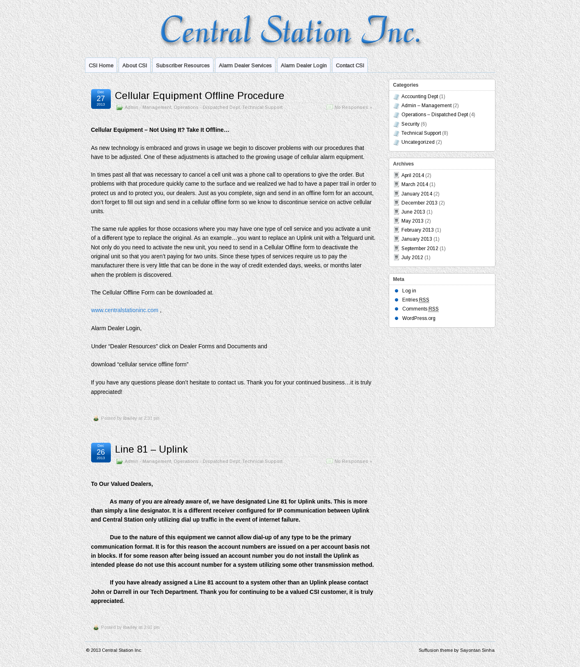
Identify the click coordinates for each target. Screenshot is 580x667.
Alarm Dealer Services (245, 65)
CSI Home (101, 65)
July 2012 (412, 257)
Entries (415, 300)
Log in (409, 291)
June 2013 (413, 212)
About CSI (134, 65)
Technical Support (262, 107)
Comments (420, 309)
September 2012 (419, 248)
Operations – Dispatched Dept (434, 114)
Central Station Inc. (122, 650)
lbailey (130, 418)
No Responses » (353, 107)
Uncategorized (418, 142)
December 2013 (419, 203)
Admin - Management (148, 107)
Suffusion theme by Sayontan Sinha (457, 650)
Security (410, 124)
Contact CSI (350, 65)
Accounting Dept (419, 96)
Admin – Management (426, 105)
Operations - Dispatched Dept (207, 107)
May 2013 (412, 221)
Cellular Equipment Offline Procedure (199, 95)
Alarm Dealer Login (304, 65)
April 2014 (412, 175)
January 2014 (416, 194)
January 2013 (416, 239)
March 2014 (414, 184)
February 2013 (417, 230)
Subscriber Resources (183, 65)
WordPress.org (419, 318)
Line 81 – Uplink (151, 449)
